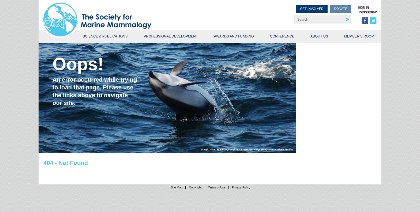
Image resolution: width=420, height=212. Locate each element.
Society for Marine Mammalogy (127, 12)
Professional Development (171, 36)
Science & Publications (105, 36)
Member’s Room (359, 36)
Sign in (363, 7)
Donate (340, 9)
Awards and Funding (234, 36)
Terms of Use (217, 187)
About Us (319, 36)
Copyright (195, 187)
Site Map (176, 187)
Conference (282, 36)
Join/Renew (367, 12)
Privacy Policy (241, 187)
